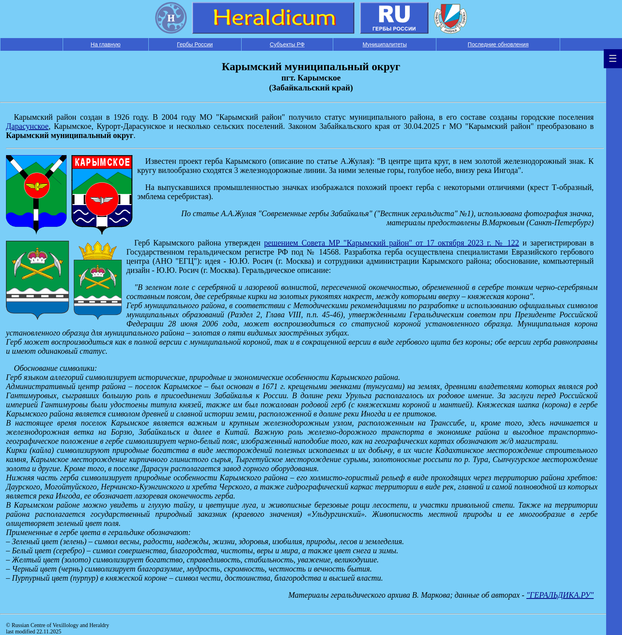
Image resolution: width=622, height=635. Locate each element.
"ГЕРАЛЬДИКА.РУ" (560, 595)
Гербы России (195, 44)
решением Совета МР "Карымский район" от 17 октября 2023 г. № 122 (391, 242)
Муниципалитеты (385, 44)
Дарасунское (27, 126)
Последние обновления (498, 44)
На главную (106, 44)
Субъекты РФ (287, 44)
